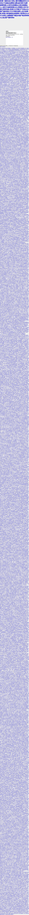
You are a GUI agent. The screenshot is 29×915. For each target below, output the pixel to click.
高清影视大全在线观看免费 (5, 66)
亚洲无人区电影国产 (16, 248)
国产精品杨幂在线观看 (17, 515)
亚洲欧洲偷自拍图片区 (7, 57)
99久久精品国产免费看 (15, 214)
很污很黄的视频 (21, 105)
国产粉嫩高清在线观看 (17, 60)
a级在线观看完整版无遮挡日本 (23, 266)
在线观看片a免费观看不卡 (17, 589)
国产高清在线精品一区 (22, 517)
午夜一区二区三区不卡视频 (17, 887)
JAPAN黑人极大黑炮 (23, 381)
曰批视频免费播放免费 (23, 129)
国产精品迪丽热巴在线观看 (22, 186)
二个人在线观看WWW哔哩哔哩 (15, 166)
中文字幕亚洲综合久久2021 (12, 883)
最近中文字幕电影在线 (23, 750)
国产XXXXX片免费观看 (9, 529)
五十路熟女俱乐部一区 (11, 314)
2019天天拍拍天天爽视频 (4, 725)
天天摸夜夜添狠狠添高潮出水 (15, 590)
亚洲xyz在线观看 (3, 546)
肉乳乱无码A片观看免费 (6, 804)
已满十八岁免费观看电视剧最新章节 (8, 618)
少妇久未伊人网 (2, 309)
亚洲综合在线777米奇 (12, 841)
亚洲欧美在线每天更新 (7, 461)
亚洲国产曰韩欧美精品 (12, 755)
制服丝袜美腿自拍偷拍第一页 (14, 371)
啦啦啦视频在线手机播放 (4, 482)
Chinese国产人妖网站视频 (10, 775)
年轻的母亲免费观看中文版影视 (8, 678)
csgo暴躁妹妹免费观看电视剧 (6, 538)
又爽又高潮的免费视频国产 (18, 197)
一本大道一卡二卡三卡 (7, 181)
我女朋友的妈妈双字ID (9, 336)
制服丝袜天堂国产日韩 (5, 776)
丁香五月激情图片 (8, 49)
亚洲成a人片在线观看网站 (16, 801)
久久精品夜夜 (22, 721)
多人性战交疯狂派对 (22, 452)
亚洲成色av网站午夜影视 (7, 803)
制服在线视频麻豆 (23, 198)
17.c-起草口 (17, 212)
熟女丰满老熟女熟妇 (15, 884)
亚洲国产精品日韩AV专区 (23, 725)
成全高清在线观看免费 (18, 631)
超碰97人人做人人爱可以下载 (17, 58)
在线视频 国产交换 (17, 195)
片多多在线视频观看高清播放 (11, 118)
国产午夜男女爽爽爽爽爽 (14, 324)
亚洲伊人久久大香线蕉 (17, 347)
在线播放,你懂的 (11, 537)
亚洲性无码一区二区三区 (19, 630)
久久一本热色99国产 (5, 456)
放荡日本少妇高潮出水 (5, 253)
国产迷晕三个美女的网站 (24, 494)
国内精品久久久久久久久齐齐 (16, 51)
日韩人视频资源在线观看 (23, 161)
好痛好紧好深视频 (18, 520)
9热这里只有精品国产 (3, 372)
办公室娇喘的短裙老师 (21, 348)
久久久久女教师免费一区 (10, 785)
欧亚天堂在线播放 (24, 235)
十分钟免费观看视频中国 (12, 76)
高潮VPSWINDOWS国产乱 (7, 652)
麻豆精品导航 (21, 691)
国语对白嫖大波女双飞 (13, 596)
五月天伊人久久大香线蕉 (16, 235)
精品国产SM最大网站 (16, 345)
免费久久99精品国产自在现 (10, 865)
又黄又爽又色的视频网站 (4, 232)
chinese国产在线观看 (7, 904)
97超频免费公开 (13, 140)
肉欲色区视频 (7, 79)
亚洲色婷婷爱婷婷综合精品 (23, 500)
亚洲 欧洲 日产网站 (23, 391)
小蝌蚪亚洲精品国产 (5, 396)
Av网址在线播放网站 (15, 625)
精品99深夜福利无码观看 (17, 600)
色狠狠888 (23, 211)
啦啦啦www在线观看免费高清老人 (9, 354)
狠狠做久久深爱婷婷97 (10, 102)
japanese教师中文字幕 (23, 385)
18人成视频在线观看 (24, 536)
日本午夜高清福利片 (12, 697)
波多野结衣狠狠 (2, 460)
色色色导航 (3, 215)
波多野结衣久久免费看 (11, 393)
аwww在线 (7, 494)
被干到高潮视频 (4, 658)
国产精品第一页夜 (15, 270)
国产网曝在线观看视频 (13, 792)
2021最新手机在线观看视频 (4, 874)
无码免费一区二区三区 (19, 769)
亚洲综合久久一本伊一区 (20, 471)
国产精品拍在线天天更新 (11, 358)
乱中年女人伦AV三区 (21, 559)
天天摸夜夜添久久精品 (10, 546)
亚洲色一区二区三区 (10, 267)
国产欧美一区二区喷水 (13, 110)
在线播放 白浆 (9, 258)
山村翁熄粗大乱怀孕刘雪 (19, 349)
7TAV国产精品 (10, 407)
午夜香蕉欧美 (21, 321)
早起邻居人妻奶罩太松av (18, 91)
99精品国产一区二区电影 (8, 508)
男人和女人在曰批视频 (8, 375)
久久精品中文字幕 (25, 122)
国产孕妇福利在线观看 (4, 400)
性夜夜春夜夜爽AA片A (16, 210)
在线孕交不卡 (14, 388)
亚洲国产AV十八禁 (21, 540)
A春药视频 (21, 774)
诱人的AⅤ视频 (17, 269)
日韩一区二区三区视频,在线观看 (9, 247)
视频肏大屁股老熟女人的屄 (18, 463)
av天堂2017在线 (12, 874)
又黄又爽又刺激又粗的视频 (17, 815)
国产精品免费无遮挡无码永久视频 (12, 281)
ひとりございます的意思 (11, 453)
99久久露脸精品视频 (19, 772)
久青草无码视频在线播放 (10, 558)
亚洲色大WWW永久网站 (4, 469)
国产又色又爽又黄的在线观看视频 (6, 495)
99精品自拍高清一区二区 (6, 320)
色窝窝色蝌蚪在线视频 (21, 68)
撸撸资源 (20, 552)
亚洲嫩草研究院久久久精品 (16, 836)
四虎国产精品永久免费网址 (7, 588)
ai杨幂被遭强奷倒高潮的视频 (14, 50)
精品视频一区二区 (17, 343)
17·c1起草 (7, 125)
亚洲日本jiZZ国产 (17, 334)
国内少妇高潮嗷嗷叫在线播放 (13, 616)
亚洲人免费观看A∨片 (10, 688)
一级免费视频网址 (15, 582)
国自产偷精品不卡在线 (15, 766)
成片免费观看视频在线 (18, 415)
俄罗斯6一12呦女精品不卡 (16, 70)
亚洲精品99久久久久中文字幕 (14, 80)
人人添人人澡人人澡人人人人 (8, 670)
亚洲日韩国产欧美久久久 (19, 401)
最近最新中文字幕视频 (20, 811)
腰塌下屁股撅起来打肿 (15, 525)
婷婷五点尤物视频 (7, 533)
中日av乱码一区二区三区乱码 (20, 267)
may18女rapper (2, 653)
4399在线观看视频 (17, 167)
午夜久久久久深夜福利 (22, 132)
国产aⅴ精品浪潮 (4, 113)
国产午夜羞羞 (18, 553)
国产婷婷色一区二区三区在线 (15, 757)
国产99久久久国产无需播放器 (22, 754)
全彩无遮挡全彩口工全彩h (13, 598)
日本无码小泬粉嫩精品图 (7, 170)
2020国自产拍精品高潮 (6, 627)
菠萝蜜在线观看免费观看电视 (21, 722)
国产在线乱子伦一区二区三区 (13, 93)
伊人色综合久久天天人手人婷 (15, 234)
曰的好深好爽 (2, 330)
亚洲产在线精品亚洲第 (13, 457)
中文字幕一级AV (26, 892)
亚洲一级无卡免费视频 (22, 82)
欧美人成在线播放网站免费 (13, 756)
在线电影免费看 (14, 258)
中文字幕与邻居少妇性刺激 (23, 308)
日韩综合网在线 (15, 559)
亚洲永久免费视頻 (20, 390)
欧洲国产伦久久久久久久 (12, 816)
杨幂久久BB (16, 702)
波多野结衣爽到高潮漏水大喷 (16, 305)
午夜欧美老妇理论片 (9, 63)
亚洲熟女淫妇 (3, 703)
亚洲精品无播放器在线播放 (11, 104)
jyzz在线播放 (17, 319)
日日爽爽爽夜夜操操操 (22, 143)
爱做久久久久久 (5, 875)
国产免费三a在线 (22, 374)
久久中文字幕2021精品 (17, 802)
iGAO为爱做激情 (5, 639)
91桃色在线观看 (18, 120)
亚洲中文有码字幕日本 (10, 422)
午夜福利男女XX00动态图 (10, 261)
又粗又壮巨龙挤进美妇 (6, 349)
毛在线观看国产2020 (13, 85)
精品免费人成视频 (22, 748)
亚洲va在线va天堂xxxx (8, 700)
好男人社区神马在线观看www (14, 818)
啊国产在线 (5, 750)
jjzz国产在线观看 (3, 118)
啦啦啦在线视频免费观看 (23, 89)
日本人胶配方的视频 (16, 200)
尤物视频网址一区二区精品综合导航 (18, 441)
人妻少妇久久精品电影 (18, 394)
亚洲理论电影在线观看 (11, 510)
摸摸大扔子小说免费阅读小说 (14, 539)
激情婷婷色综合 (5, 669)
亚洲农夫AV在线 (24, 120)
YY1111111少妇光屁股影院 (20, 53)
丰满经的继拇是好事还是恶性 (14, 594)
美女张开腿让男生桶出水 (7, 450)
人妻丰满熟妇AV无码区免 (15, 735)
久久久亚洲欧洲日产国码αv (9, 549)
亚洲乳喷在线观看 (17, 698)
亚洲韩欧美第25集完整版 (13, 543)
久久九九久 (25, 652)
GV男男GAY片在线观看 (16, 803)
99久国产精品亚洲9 (18, 481)
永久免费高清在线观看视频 (7, 257)
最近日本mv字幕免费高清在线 (8, 347)
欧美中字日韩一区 (23, 130)
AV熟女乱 (1, 868)
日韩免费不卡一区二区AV (18, 228)
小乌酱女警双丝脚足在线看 (14, 810)
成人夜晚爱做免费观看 (7, 868)
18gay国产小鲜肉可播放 (20, 84)
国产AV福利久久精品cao (21, 52)
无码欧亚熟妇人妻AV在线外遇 (15, 820)
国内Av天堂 (11, 828)
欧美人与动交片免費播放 (19, 639)
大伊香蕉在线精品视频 (10, 131)
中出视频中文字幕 (10, 397)
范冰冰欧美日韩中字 (10, 481)
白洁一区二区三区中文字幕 (6, 528)
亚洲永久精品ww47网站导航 (11, 271)
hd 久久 (8, 75)
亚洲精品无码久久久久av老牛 (6, 222)
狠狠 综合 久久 (17, 827)
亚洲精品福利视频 (16, 824)
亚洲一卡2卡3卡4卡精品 (11, 127)
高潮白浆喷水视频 (13, 728)
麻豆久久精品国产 (17, 537)
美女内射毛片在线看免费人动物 (18, 367)
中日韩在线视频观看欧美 (6, 777)
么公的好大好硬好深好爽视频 (23, 378)
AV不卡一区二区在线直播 (22, 116)
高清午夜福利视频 (10, 362)
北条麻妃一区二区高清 (23, 655)
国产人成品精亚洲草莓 (22, 543)
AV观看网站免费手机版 (6, 466)
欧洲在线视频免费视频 (18, 906)
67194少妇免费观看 (10, 236)
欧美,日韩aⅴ (13, 227)
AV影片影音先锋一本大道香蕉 (17, 442)
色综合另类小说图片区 (23, 729)
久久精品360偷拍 (17, 304)
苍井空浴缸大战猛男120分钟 (6, 686)
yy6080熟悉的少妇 (3, 350)
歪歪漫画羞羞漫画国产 (15, 49)
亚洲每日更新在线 (25, 454)
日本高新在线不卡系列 (5, 792)
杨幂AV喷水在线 (12, 253)
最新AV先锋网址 (21, 444)
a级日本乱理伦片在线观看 (15, 223)
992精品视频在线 (22, 338)
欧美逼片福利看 (22, 57)
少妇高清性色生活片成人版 (13, 562)
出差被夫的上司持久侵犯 (10, 536)
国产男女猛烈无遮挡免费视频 (21, 516)
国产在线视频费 (8, 653)
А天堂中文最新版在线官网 (11, 664)
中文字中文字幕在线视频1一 (7, 545)
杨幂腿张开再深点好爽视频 (6, 351)
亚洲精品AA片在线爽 (14, 783)
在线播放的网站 (2, 377)
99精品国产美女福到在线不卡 (22, 614)
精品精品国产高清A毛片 (14, 419)
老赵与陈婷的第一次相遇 (18, 397)
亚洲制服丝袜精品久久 (20, 527)
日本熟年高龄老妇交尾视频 (10, 421)
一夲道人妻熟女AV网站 (13, 759)
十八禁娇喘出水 (4, 560)
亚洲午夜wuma (20, 403)
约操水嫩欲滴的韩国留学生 (12, 113)
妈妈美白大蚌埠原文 (25, 663)
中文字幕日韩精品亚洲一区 (12, 597)
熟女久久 (17, 643)
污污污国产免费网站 (6, 182)
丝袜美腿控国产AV (9, 265)
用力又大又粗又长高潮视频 (20, 548)
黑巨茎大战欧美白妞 (10, 798)
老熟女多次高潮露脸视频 (23, 467)
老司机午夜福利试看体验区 (4, 590)
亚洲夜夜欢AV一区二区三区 (4, 234)
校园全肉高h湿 (13, 913)
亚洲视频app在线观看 (7, 752)
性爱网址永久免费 (26, 589)
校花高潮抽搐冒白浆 (23, 643)
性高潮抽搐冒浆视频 (24, 553)
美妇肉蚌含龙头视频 (9, 633)
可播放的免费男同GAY (18, 277)
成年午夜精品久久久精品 (11, 643)
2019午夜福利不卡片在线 (11, 829)
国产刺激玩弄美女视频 (21, 140)
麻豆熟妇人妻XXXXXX (24, 475)
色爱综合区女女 (15, 82)
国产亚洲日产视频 (10, 613)
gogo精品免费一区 (18, 54)
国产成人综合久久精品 (16, 886)
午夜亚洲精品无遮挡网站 (4, 122)
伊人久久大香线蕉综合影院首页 (18, 459)
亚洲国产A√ (14, 301)
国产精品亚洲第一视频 (15, 493)
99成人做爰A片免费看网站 (11, 872)
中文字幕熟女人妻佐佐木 (14, 353)
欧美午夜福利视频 (6, 363)
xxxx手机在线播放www (9, 774)
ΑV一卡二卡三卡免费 (7, 693)
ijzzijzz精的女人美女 (6, 173)
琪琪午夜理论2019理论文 (19, 751)
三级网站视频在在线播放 (14, 773)
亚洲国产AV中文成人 (8, 179)
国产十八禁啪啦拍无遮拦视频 (24, 423)
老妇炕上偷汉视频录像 (7, 779)
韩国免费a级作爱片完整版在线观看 (21, 326)
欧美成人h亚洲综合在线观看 (8, 248)
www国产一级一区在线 (11, 84)
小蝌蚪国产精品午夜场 (14, 739)
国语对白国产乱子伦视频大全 (20, 333)
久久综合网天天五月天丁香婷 (16, 870)
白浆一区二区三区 (3, 620)
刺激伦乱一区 (19, 168)
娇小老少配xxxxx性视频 (17, 869)
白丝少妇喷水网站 (14, 653)
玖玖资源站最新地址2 (22, 219)
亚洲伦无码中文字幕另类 (15, 693)
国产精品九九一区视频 (9, 834)
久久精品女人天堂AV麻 (22, 134)
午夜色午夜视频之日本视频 (5, 94)
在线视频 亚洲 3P (9, 199)
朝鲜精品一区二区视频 (7, 908)
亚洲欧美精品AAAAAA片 (8, 328)
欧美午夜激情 (24, 601)
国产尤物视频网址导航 (10, 96)
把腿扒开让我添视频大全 (23, 812)
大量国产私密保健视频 (17, 370)
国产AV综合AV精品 (21, 112)
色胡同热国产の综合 (13, 194)
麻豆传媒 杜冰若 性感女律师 (5, 663)
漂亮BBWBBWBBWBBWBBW (12, 665)
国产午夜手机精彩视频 (19, 521)
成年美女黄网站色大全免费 (6, 789)
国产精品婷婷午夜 (12, 101)
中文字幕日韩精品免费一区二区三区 (6, 231)
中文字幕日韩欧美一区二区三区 (19, 192)
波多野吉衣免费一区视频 (18, 877)
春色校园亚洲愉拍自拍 (8, 835)
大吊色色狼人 (7, 592)
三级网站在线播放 (21, 901)
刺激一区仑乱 (25, 473)
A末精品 (9, 355)
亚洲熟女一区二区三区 (9, 410)
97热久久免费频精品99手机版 (16, 417)
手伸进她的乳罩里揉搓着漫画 (13, 747)
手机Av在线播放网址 (11, 203)
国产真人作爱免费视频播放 (4, 357)
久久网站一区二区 (20, 412)
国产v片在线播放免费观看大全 (22, 187)
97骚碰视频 (6, 488)
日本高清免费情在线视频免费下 (23, 273)
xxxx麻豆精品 (5, 485)
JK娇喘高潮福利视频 (13, 341)
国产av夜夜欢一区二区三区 (11, 202)
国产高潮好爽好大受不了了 (9, 399)
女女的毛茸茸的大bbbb (23, 511)
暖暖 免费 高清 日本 (7, 667)
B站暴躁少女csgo (26, 456)
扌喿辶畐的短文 (19, 694)
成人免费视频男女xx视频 (20, 73)
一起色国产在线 (17, 356)
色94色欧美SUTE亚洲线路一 (10, 673)
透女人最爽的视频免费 (21, 113)
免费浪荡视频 (15, 134)
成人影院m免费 (2, 761)
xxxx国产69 (26, 873)
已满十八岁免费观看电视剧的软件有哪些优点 (14, 703)
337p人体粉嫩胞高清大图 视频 (5, 51)
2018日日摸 (5, 597)
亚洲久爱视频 (2, 690)
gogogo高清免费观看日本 (14, 655)
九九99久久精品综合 (5, 88)
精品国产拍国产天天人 (12, 302)
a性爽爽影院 (6, 557)
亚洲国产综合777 (11, 272)
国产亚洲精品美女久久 (21, 606)
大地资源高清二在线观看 (21, 863)
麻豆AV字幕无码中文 (11, 490)
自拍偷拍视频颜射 (25, 631)
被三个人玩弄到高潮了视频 (23, 737)
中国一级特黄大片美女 (7, 912)
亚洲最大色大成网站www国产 (15, 164)
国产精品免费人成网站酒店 (13, 378)
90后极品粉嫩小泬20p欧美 (24, 491)
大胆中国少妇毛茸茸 (18, 893)
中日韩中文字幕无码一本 (6, 475)
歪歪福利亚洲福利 (6, 595)
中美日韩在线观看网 (18, 74)
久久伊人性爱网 (14, 876)
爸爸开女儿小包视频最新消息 (21, 453)
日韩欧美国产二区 (23, 264)
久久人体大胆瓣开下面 (14, 448)
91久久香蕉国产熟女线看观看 (6, 163)
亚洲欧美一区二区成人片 (24, 833)
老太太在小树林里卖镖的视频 (20, 532)
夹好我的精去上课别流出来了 (7, 174)
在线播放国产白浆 (24, 257)
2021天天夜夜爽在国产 (16, 862)
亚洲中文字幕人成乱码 (5, 889)
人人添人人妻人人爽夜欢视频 (12, 864)
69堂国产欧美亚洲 (5, 640)
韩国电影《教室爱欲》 (23, 222)
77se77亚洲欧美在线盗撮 (9, 204)
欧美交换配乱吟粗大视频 (16, 193)
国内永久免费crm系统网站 (19, 557)
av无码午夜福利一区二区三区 (8, 702)
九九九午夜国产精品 (15, 898)
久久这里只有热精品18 (24, 842)
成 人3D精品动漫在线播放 (7, 832)
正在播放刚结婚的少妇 (16, 784)
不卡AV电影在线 (26, 763)
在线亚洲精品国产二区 (24, 886)
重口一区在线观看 (17, 215)
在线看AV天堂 (6, 59)
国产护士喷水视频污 (19, 913)
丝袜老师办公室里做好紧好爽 (15, 506)
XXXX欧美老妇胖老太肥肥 (20, 504)
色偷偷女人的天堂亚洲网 (12, 217)
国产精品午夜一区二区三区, (14, 615)
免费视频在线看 (12, 98)
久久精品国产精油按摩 (15, 222)
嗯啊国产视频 (13, 603)
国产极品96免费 (21, 538)
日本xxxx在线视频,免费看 (12, 327)
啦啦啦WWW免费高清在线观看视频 (11, 809)
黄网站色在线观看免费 (14, 737)
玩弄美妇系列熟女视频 (6, 384)
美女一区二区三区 (19, 604)
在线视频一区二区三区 (20, 416)
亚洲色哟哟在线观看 (6, 166)
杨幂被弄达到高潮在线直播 (16, 686)
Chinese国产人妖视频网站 (11, 412)
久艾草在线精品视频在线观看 (19, 546)
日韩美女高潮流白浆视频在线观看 (9, 895)
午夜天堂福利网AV (19, 332)
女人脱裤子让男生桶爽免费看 (6, 736)
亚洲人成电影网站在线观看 (9, 307)
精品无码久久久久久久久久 (23, 241)
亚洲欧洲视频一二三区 (5, 278)
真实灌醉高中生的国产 (20, 896)
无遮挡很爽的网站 (16, 828)
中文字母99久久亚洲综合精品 (21, 271)
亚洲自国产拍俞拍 (23, 590)
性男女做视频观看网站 (10, 401)
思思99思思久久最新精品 (12, 660)
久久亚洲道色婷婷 (15, 250)
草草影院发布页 (24, 526)
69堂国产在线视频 (17, 96)
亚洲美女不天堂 (11, 512)
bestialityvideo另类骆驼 (4, 586)
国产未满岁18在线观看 (10, 74)
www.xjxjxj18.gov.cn (9, 761)
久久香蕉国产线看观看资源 (17, 834)
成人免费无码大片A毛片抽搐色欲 (17, 542)
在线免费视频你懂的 (23, 80)
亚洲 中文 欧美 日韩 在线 (14, 767)
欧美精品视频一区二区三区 (15, 115)
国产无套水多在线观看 (25, 407)
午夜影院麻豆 (23, 420)
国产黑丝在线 (3, 698)
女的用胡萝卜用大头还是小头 (23, 230)
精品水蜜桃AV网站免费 (12, 372)
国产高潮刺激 (3, 63)
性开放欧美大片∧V (3, 256)
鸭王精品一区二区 (17, 254)
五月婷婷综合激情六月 (12, 554)
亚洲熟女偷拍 (14, 229)
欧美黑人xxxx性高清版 (12, 666)
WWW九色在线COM (20, 591)
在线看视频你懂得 (6, 374)
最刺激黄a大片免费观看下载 (15, 173)
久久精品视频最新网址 (23, 250)
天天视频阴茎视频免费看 (21, 275)
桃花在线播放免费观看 (15, 198)
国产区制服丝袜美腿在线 (10, 360)
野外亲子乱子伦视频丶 (7, 78)
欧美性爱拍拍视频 (4, 763)
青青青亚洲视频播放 (15, 351)
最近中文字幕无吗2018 (23, 616)
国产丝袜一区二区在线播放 (8, 91)
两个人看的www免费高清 (8, 589)
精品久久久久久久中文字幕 (17, 263)
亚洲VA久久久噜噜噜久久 (22, 67)
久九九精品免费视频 (3, 764)
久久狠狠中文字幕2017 (24, 889)
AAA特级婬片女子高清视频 (13, 196)
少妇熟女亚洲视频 (19, 104)
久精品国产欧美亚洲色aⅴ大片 (20, 895)
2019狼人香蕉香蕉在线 (14, 344)
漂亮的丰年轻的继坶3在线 (5, 71)
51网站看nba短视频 (21, 773)
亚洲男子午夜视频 (18, 646)
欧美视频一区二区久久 (10, 817)
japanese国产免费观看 (17, 496)
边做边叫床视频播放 (14, 107)
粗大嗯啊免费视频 (15, 181)
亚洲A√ (6, 414)
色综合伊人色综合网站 (14, 79)
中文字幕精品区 (16, 130)
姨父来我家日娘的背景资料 (15, 498)
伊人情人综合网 (10, 600)
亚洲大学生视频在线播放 (13, 469)
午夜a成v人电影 (26, 99)
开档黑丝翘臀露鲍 (4, 254)
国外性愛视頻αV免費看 (4, 893)
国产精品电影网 (25, 552)
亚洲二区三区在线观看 (17, 832)
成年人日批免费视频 (23, 768)
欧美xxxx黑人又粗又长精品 (12, 650)
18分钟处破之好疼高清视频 (19, 822)
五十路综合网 (15, 169)
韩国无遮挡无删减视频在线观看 (12, 95)
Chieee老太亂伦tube (24, 619)
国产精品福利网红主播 (16, 162)
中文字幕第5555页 (14, 283)
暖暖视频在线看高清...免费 (7, 82)
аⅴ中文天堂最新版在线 (14, 470)
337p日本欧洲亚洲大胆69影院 (20, 683)
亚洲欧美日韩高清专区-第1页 (11, 772)
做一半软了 (8, 121)
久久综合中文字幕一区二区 (17, 375)
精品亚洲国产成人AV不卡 (5, 728)
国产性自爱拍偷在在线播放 (11, 617)
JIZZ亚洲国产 (14, 275)
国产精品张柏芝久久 (4, 540)
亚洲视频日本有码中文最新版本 (20, 421)
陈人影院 (16, 177)
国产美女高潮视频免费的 (8, 523)
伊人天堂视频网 (18, 372)
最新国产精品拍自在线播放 (18, 522)
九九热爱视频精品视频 (4, 76)
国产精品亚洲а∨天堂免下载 (20, 664)
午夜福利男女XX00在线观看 (17, 174)
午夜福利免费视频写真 (8, 555)
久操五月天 (23, 83)
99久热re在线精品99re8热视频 (6, 886)
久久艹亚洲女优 (14, 912)
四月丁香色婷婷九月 (22, 499)
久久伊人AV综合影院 (6, 866)
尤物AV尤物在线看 (24, 259)
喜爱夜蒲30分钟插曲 (5, 371)
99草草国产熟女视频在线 (16, 451)
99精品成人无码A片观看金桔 (23, 75)
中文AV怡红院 (20, 879)
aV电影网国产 (22, 239)
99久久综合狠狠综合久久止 (21, 76)
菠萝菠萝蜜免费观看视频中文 (23, 782)
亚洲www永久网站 (8, 381)
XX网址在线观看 (5, 823)
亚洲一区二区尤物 (7, 368)
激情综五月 (22, 254)
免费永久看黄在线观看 (11, 492)
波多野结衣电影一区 (19, 872)
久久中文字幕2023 (24, 215)
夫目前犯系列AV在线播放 (18, 727)
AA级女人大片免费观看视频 (20, 490)
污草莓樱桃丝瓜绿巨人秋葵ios (14, 638)
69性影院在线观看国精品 (13, 361)
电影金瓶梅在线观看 (22, 493)
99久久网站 (21, 99)
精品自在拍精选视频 (7, 442)
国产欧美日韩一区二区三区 (14, 842)
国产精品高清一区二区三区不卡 (22, 64)
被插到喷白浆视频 (10, 175)
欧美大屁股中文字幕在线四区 (21, 402)
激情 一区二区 (10, 226)
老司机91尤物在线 (3, 683)
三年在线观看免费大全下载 (15, 475)
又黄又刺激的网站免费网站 (8, 340)
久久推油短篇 (11, 776)
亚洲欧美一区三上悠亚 (20, 274)
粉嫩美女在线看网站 (3, 116)
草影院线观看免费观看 (18, 688)
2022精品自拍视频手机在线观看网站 (13, 408)
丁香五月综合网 (19, 61)
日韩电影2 (24, 796)
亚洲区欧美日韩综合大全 (12, 65)
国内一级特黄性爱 (16, 231)
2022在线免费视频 (4, 833)
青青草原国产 (12, 319)
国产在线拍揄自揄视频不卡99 (7, 507)
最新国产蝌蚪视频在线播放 (15, 315)
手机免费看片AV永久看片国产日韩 (6, 483)
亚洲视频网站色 (13, 504)
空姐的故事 (5, 359)
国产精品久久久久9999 (13, 614)
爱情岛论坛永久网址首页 (8, 491)
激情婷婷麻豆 (9, 447)
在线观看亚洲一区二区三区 (13, 112)
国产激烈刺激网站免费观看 (8, 619)
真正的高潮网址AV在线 (21, 627)
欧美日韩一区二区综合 (17, 545)
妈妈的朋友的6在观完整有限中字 (19, 765)
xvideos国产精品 (15, 659)
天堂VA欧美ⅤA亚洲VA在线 (17, 781)
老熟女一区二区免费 (18, 339)
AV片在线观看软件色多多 (23, 225)
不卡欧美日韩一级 (6, 251)
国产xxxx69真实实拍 (12, 645)
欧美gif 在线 (19, 697)
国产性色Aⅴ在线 (7, 337)
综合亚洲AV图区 (8, 403)
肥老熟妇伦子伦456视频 (18, 497)
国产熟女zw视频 (9, 350)
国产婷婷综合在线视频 (9, 342)
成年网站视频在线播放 (24, 498)
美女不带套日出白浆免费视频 (8, 415)
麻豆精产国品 (11, 477)
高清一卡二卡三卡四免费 (9, 387)
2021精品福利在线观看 (16, 443)
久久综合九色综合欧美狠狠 (15, 66)
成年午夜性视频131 (13, 52)
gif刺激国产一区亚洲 (24, 78)
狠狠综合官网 (19, 595)
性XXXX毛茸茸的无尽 (14, 355)
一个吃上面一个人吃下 (6, 83)
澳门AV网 (8, 353)
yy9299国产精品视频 (19, 72)
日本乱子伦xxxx (15, 467)
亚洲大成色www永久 (24, 545)
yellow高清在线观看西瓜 (11, 521)
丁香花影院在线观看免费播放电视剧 (15, 122)
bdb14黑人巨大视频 (6, 623)
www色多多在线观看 (3, 408)
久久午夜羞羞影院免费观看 (22, 450)
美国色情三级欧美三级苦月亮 (17, 796)
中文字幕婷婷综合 (25, 54)
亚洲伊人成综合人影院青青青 (12, 114)
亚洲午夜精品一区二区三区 (12, 611)
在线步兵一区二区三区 (12, 138)
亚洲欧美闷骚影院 (13, 224)
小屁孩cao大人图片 (4, 634)
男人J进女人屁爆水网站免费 (16, 788)
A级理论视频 (14, 591)
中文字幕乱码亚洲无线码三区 (13, 771)
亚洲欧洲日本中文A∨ (16, 87)
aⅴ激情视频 (14, 894)
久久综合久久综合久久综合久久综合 (13, 668)
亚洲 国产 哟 (26, 459)
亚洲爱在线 (13, 339)
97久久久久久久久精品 (21, 69)
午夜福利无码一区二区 (13, 456)
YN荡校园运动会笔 (23, 730)
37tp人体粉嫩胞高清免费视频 (5, 757)
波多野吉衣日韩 (23, 799)
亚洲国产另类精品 (21, 809)
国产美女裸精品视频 (9, 245)
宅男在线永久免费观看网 (12, 742)
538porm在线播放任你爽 (22, 243)
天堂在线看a (21, 97)
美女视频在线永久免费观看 (18, 473)
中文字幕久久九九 (13, 663)
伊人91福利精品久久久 (23, 355)
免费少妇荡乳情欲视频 (21, 563)
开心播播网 (25, 171)
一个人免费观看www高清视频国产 (8, 630)
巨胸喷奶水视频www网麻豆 (20, 238)
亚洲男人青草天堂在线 (19, 92)
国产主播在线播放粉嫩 (5, 837)
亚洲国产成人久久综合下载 (20, 335)
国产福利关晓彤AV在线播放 (4, 379)
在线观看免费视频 (8, 406)
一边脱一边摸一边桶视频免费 (14, 669)
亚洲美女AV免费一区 (4, 828)
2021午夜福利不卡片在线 (15, 752)
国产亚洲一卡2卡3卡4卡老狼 (12, 68)
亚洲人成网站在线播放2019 (11, 722)
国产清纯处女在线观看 (19, 77)
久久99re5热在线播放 (24, 382)
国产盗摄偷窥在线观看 (4, 551)
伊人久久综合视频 (20, 622)
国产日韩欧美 (23, 170)
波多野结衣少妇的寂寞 (22, 400)
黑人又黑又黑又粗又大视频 (7, 887)
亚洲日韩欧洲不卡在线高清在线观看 (20, 86)
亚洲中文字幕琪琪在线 (23, 352)
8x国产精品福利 (13, 466)
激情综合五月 (7, 165)
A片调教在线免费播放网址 (15, 791)
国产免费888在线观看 (13, 837)
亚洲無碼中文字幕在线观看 (17, 245)
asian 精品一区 (11, 304)
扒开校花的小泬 (10, 768)
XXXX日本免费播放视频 (5, 423)
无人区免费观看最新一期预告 (22, 363)
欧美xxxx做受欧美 (15, 129)
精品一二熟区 (23, 757)
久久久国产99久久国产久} (7, 237)
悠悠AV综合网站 (8, 235)
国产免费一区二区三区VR (20, 462)
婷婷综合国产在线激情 (15, 531)
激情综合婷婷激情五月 (19, 800)
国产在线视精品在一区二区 (14, 278)
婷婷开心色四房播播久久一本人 (20, 359)
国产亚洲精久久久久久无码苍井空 (16, 303)
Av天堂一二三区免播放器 (16, 78)
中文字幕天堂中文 (23, 360)
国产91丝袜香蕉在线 (22, 824)
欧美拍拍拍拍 (4, 754)
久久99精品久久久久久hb (13, 88)
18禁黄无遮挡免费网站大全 (8, 209)
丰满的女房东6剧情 (8, 451)
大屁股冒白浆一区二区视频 (5, 605)
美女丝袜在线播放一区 (4, 407)
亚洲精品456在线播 (12, 583)
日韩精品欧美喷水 (8, 391)
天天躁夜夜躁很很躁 (8, 547)
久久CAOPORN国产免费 (11, 769)
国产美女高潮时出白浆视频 (21, 632)
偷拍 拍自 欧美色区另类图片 (17, 163)
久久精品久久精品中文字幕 (12, 649)
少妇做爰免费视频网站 (16, 237)
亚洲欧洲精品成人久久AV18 (19, 313)
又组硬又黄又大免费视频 (21, 509)
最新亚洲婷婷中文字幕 (22, 110)
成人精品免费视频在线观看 (7, 129)
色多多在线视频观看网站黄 (11, 332)
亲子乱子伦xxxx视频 (7, 484)
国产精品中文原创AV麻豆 (9, 184)
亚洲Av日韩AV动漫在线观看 (6, 870)
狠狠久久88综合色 (10, 608)
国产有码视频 (19, 663)
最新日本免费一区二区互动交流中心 (6, 635)
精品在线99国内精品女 (13, 595)
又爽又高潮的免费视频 (23, 322)
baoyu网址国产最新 (24, 451)
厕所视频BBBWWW (8, 418)
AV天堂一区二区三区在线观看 (17, 581)
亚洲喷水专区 (22, 780)
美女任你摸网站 (24, 415)
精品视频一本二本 (7, 738)
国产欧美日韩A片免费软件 (19, 131)
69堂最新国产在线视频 (12, 201)
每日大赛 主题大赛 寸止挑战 (8, 449)
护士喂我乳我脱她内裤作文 (15, 592)
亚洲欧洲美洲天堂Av (23, 443)
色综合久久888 (17, 505)
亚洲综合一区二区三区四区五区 (10, 61)
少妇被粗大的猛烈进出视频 (19, 346)
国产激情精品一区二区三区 (9, 249)
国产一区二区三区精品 (10, 489)
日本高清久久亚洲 (21, 93)
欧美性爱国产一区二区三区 (13, 797)
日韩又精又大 (19, 742)
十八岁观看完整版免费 (18, 544)
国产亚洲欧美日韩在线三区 (12, 513)
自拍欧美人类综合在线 (8, 784)
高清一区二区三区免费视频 (8, 87)
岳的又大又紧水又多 (18, 599)
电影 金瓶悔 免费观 (6, 791)
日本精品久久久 (14, 450)
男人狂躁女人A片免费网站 (10, 602)
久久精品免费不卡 (10, 99)
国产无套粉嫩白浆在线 (9, 111)
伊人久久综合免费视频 (11, 651)
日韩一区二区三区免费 (15, 830)
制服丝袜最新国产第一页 (16, 257)
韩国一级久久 (3, 409)
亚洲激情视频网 (24, 417)
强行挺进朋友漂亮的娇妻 (15, 813)
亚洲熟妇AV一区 (4, 464)
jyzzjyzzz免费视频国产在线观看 (12, 116)
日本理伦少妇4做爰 (10, 890)
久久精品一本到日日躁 (18, 479)
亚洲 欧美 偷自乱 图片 (6, 380)
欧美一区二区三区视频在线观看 (6, 301)
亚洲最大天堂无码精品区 (16, 170)
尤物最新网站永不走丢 (13, 911)
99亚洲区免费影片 (18, 492)
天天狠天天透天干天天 (6, 225)
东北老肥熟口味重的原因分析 (18, 410)
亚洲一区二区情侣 (6, 704)
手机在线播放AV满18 (18, 558)
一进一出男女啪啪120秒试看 (11, 377)
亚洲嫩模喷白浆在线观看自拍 (14, 552)
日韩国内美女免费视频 (23, 447)
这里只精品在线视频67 (12, 786)
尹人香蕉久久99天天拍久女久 (22, 337)
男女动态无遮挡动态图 (23, 316)
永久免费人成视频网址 (23, 306)
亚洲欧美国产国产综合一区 (7, 749)
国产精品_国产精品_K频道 (14, 374)
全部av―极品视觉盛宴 (25, 115)
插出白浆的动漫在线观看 (8, 684)
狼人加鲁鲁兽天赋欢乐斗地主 (14, 880)
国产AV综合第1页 (14, 524)
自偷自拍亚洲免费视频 (15, 478)
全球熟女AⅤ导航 (15, 675)
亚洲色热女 (23, 393)
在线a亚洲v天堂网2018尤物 (21, 446)
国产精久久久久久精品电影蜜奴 (21, 645)
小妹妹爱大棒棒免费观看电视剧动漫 (14, 239)
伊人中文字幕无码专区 (6, 385)
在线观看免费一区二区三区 (19, 485)
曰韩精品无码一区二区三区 (16, 779)
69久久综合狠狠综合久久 (11, 123)
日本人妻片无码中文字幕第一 (20, 216)
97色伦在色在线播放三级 (8, 454)
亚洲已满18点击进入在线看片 (20, 656)
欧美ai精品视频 (12, 733)
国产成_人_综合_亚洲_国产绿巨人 (9, 861)
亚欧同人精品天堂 (8, 242)
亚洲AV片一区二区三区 (18, 102)
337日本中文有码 (25, 634)
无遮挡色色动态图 (15, 538)
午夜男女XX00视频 (15, 679)
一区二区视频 (14, 509)
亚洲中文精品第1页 (20, 660)
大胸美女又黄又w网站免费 (20, 383)
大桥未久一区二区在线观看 (16, 789)
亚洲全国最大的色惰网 (22, 357)
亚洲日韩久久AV (25, 245)
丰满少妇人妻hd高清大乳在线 (8, 86)
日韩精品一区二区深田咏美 (10, 811)
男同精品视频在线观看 (11, 177)
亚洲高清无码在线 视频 (10, 505)
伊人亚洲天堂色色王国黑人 (9, 914)
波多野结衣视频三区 (22, 281)
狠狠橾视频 (15, 328)
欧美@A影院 (7, 773)
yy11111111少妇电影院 (7, 283)
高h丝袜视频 (2, 680)
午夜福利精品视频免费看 (10, 137)
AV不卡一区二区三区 (7, 58)
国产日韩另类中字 (7, 878)
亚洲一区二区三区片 (8, 758)
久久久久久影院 (2, 821)
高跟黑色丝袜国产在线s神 (20, 488)
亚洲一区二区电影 (25, 881)
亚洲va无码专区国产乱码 (5, 348)
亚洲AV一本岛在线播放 (24, 135)
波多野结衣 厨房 (25, 61)
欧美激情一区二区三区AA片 (7, 869)
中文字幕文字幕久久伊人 (7, 109)
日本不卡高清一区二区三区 (21, 279)
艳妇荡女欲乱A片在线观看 (14, 424)
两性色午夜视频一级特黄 (20, 342)
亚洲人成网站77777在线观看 (23, 55)
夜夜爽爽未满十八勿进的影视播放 (15, 778)
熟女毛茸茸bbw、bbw (22, 270)
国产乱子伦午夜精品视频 (5, 662)
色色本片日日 (3, 629)
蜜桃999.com (25, 681)
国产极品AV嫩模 (23, 698)
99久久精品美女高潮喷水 (7, 582)
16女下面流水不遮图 (7, 498)
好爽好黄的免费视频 (15, 109)
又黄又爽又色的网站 (22, 790)
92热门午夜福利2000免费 (14, 380)
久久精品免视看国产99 (24, 182)
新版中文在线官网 (23, 331)
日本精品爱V (4, 189)
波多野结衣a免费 (8, 734)
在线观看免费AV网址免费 (11, 392)
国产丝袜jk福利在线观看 (23, 501)
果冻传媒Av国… (19, 787)
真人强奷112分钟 (7, 813)
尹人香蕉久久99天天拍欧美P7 (6, 509)
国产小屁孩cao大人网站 (6, 194)
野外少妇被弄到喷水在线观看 (18, 507)
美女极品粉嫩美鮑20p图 (5, 85)
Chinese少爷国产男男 (10, 587)
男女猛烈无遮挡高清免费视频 (6, 836)
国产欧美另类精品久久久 (11, 395)
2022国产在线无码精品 (16, 381)
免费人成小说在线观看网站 (22, 704)
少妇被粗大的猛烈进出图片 (9, 544)
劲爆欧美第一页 (5, 333)
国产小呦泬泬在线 (25, 399)
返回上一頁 (11, 37)
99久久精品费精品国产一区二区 (21, 205)
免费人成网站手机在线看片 (7, 894)
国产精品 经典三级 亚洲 (18, 890)
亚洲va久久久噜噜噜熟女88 (14, 128)
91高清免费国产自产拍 (19, 699)
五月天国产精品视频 (14, 94)
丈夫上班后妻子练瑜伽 (17, 647)
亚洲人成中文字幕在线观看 (16, 881)
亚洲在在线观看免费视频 (21, 792)
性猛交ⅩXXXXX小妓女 (15, 391)
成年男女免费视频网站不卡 (24, 679)
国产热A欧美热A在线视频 (13, 133)
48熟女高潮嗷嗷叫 (11, 893)
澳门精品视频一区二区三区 (4, 424)
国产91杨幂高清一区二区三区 (12, 230)
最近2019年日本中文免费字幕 (14, 208)
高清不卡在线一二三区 (12, 787)
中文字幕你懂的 (7, 264)
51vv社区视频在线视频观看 (14, 494)
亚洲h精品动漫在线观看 (16, 909)
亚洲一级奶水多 (2, 46)
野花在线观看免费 (7, 452)
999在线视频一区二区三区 (5, 315)
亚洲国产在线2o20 (18, 253)
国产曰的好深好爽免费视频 (14, 385)
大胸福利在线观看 (4, 816)
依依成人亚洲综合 (15, 902)
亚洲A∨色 (7, 598)
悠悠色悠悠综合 (18, 227)
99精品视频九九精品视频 (15, 685)
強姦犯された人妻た (6, 252)
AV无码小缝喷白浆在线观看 (18, 613)
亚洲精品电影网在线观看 (15, 667)
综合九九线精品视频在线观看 (21, 354)
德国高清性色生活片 (5, 539)
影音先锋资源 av (20, 258)
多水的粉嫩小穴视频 (10, 256)
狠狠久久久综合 (4, 205)
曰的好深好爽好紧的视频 (4, 477)
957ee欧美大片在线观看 (7, 732)
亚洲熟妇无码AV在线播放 (13, 365)
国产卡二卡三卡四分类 (11, 699)
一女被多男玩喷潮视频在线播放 (6, 142)
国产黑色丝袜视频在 (3, 211)
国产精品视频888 (18, 185)
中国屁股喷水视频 (11, 386)
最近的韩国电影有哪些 (17, 226)
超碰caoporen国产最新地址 (7, 799)
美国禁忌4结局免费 (24, 503)
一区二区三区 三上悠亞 (7, 369)
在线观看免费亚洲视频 (20, 56)
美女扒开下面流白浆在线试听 (17, 199)
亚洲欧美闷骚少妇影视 (14, 71)
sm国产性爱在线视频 (17, 407)
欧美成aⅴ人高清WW (19, 311)
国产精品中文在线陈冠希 (9, 765)
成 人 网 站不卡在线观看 (15, 729)
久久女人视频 (2, 72)
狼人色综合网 (23, 60)
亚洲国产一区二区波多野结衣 (21, 90)
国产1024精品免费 (24, 167)
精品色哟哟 (25, 405)
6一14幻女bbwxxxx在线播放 (19, 745)
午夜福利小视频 (21, 598)
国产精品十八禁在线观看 (11, 260)
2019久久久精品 (10, 241)
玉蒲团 (22, 139)
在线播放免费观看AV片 (4, 274)
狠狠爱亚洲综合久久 (16, 628)
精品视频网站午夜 (21, 805)
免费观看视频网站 (7, 843)
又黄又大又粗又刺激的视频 (9, 313)
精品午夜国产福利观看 (16, 758)
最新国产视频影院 (19, 674)
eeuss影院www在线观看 (10, 409)
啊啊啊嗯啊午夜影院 (5, 128)
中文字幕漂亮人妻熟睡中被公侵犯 (18, 903)
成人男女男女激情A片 (12, 232)
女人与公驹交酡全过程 (15, 461)
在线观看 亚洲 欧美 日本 (15, 213)
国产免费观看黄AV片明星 (18, 387)
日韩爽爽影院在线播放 (21, 841)
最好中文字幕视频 (3, 499)
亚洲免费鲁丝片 (12, 383)
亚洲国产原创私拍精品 (13, 622)
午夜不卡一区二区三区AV (6, 891)
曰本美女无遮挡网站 (20, 48)
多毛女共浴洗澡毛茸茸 (6, 685)
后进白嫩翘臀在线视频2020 (7, 609)
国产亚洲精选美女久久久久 (24, 760)
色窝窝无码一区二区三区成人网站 (8, 277)
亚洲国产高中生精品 (19, 414)
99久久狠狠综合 (16, 241)
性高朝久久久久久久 (14, 782)
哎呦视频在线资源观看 (16, 835)
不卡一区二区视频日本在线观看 (10, 402)
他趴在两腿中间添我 (17, 549)
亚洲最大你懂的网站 (12, 488)
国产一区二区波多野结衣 (24, 662)
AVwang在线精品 (17, 136)
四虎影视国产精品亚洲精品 (24, 607)
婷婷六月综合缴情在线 (19, 865)
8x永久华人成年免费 (17, 256)
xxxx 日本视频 (3, 261)
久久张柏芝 (3, 167)
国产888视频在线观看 (20, 883)
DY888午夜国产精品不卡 (18, 776)
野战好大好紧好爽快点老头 (17, 749)
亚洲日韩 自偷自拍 (9, 644)
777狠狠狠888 (4, 397)
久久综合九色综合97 (6, 238)
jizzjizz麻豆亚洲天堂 (5, 638)
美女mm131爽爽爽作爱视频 (18, 422)
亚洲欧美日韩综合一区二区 (17, 556)
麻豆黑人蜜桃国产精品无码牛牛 (12, 726)
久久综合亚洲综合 (3, 664)
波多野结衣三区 (24, 126)
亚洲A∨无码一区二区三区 (8, 169)
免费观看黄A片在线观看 (21, 816)
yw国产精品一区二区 (15, 406)
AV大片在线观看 (18, 211)
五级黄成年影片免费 (19, 554)
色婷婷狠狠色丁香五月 (9, 676)
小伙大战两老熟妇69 (13, 606)
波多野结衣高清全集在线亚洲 (18, 405)
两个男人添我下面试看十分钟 (23, 283)
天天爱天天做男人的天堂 (20, 617)
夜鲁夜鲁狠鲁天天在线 (20, 728)
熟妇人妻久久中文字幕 (21, 59)
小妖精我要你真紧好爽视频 (4, 677)
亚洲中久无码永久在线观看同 (6, 550)
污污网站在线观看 (6, 324)
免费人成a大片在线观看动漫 (11, 445)
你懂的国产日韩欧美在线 (17, 111)
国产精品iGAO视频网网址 (8, 207)
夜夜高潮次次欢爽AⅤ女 (11, 656)
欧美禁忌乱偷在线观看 (5, 778)
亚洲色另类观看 (13, 238)
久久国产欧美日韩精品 (20, 657)
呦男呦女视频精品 (13, 627)
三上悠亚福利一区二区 (5, 695)
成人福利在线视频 (24, 66)
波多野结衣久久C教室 (12, 62)
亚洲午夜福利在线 (25, 481)
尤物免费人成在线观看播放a (5, 319)
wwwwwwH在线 (10, 188)
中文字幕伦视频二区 (12, 262)
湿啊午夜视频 (8, 735)
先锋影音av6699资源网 (5, 741)
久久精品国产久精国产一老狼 (9, 77)
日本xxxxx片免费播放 (13, 695)
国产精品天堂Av (17, 536)
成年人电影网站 (16, 209)
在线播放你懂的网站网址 (11, 694)
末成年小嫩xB (8, 913)
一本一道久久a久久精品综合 (16, 910)
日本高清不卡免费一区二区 (8, 502)
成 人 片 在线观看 (16, 472)
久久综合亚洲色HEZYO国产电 (12, 612)
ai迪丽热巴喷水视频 (23, 862)
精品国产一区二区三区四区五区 (18, 179)
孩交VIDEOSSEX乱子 (7, 517)
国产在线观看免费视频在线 (21, 786)
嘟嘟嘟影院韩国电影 (3, 188)
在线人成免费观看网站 (24, 561)
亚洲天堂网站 (4, 599)
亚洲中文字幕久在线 (8, 902)
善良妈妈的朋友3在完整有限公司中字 (10, 746)
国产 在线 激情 (24, 723)
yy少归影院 (19, 65)
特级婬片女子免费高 (21, 169)
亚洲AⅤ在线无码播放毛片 (13, 206)
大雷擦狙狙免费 (16, 608)
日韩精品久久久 (7, 733)
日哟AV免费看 (6, 262)
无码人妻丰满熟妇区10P (8, 467)
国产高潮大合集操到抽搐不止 (18, 586)
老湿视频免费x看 (13, 795)
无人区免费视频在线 (17, 661)
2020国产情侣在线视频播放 (16, 732)
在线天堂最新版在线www (10, 701)
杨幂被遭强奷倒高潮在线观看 (15, 117)
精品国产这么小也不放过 (10, 326)
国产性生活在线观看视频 (4, 304)
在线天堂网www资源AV (20, 395)
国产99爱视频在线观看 (19, 629)
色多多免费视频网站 (13, 564)
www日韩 (17, 748)
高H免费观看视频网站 (21, 457)
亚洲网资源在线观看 (24, 820)
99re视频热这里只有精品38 (5, 107)
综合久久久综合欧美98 (18, 460)
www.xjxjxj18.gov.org (3, 335)
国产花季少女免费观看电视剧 (17, 550)
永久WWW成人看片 (20, 900)
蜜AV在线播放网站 (14, 309)
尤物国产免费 (21, 873)
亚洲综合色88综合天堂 (9, 176)
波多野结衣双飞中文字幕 (9, 167)
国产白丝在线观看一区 (12, 416)
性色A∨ (14, 342)
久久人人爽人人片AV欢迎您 (18, 486)
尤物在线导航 (10, 628)
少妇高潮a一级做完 (18, 81)
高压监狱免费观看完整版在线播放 (16, 777)
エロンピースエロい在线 (20, 217)
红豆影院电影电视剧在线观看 (13, 444)
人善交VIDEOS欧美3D (22, 487)
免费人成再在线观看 (13, 125)
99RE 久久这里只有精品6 (21, 218)
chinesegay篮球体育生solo (4, 243)
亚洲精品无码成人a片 (10, 599)
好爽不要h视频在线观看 (17, 350)
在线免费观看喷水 (24, 515)
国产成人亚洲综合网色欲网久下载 (22, 202)
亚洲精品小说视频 (14, 517)
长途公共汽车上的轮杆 (10, 532)
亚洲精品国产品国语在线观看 (15, 626)
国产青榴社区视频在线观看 (24, 231)
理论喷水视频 (9, 696)
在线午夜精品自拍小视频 (7, 687)
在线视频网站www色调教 (24, 136)
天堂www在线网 (4, 490)
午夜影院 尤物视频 (15, 808)
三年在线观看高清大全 (6, 524)
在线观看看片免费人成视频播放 (17, 868)
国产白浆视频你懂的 (20, 795)
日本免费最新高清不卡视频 (6, 766)
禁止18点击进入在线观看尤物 (18, 654)
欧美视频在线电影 (23, 472)
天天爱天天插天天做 (10, 479)
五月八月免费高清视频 (23, 353)
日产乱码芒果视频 (4, 628)
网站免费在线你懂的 (17, 204)
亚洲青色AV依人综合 (22, 424)
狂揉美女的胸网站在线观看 (10, 821)
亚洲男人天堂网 (8, 625)
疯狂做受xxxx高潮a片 (8, 60)
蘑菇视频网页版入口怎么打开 (23, 640)
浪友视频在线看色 (6, 331)
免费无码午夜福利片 (18, 358)
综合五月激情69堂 (3, 814)
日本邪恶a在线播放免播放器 (7, 801)
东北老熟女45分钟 (4, 906)
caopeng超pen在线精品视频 (17, 171)
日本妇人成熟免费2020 (22, 650)
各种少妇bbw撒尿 (17, 398)
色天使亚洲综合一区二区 (5, 810)
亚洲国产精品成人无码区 (15, 624)
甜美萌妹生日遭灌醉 (5, 596)
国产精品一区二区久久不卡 (18, 690)
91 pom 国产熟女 (9, 352)
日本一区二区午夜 (22, 448)
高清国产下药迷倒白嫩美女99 (13, 823)
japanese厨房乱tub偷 (21, 864)
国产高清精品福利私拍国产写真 (20, 610)
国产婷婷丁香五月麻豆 (22, 612)
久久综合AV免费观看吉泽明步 (22, 564)
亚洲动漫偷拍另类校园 (20, 905)
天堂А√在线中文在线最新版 (23, 344)
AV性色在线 (8, 839)
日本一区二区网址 (8, 531)
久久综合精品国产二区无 (4, 103)
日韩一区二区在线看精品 (15, 533)
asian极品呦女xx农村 (22, 797)
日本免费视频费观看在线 (14, 501)
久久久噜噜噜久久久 (3, 267)
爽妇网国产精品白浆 (6, 561)
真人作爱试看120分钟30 (14, 423)
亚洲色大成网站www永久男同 (16, 814)
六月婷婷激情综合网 (3, 56)
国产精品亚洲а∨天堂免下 (7, 881)
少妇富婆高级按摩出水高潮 (21, 220)
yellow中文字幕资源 (9, 255)
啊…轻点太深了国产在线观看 (8, 404)
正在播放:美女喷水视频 (14, 743)
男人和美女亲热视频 (8, 659)
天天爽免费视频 (25, 689)
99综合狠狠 (23, 51)
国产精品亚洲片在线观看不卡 (16, 83)
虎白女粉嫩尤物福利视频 (16, 642)
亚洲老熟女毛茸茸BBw (7, 280)
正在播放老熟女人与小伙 (22, 764)
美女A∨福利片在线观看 (22, 904)
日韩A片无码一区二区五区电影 (12, 187)
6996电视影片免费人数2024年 (12, 186)
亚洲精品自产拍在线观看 (15, 867)
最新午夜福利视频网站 (13, 396)
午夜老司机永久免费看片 (18, 176)
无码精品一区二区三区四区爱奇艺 (13, 731)
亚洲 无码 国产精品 (6, 132)
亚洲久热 (9, 763)
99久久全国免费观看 (11, 359)
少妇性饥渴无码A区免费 (11, 56)
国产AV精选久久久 (25, 303)
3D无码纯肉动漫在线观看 (5, 224)
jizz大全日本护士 (3, 137)
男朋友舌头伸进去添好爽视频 (22, 262)
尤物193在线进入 (21, 675)
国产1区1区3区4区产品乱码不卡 (18, 188)
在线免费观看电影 (5, 201)
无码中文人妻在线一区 (15, 447)
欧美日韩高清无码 (24, 96)
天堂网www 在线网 (25, 445)
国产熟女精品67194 (4, 462)
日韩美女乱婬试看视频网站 (6, 830)
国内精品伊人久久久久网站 (6, 190)
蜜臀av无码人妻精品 (6, 341)
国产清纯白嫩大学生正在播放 (7, 689)
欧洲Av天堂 (23, 642)
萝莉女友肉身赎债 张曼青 (6, 140)
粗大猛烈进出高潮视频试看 (19, 831)
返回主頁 (7, 37)
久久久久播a (16, 89)
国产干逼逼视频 (12, 120)
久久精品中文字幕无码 (24, 376)
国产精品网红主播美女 (10, 793)
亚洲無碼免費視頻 (25, 550)
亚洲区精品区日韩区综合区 (9, 382)
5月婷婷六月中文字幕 (14, 901)
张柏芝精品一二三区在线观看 (6, 753)
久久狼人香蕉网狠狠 (17, 330)
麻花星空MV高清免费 (18, 618)
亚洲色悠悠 (14, 390)
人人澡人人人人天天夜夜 (11, 553)
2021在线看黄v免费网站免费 (21, 514)
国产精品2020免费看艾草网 (11, 826)
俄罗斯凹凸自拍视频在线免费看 (15, 888)
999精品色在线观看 (22, 324)
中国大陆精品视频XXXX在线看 (22, 513)
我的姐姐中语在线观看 (6, 530)
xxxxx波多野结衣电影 (24, 623)
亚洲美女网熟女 (5, 138)
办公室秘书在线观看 (11, 414)
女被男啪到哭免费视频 (13, 59)
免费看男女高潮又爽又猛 (22, 783)
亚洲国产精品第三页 (7, 581)
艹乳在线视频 (5, 302)
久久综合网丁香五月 (21, 700)
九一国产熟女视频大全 (10, 185)
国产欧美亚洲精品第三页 (22, 94)
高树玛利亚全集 (8, 376)
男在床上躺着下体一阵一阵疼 (18, 892)
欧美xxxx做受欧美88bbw (23, 272)
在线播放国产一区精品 (23, 808)
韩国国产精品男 (21, 747)
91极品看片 (9, 321)
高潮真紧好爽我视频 (4, 786)
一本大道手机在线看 (24, 117)
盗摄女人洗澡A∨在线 (18, 137)
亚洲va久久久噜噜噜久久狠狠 (24, 71)
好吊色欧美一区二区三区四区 (14, 331)
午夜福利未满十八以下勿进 (15, 891)
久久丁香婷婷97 (11, 727)
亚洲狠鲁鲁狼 (24, 375)
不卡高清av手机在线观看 (18, 817)
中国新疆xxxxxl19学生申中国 (16, 736)
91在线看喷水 (19, 456)
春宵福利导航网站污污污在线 (19, 246)
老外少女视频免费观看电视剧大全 (19, 207)
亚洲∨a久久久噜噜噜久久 (12, 168)
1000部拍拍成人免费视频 (23, 582)
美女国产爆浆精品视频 (9, 411)
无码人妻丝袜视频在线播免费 (14, 482)
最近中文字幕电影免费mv (20, 829)
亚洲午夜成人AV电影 (14, 143)
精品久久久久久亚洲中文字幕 (8, 740)
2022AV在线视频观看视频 (14, 219)
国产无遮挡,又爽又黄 (6, 879)
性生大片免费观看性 (10, 751)
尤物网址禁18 (9, 180)
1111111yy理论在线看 (15, 687)
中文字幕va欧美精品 (22, 351)
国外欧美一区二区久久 (21, 244)
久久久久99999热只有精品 (23, 63)
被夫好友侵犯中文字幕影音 (18, 882)
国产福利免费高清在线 (8, 441)
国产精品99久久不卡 (13, 348)
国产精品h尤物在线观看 (23, 902)
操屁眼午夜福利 (22, 734)
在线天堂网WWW (10, 781)
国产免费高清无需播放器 (19, 534)
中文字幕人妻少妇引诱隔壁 (18, 502)
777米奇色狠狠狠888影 (24, 867)
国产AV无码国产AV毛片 (22, 770)
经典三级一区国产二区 (11, 81)
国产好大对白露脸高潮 (10, 460)
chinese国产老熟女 (7, 213)
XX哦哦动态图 (8, 309)
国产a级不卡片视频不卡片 (6, 135)
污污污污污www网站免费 (9, 178)
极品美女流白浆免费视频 (9, 126)
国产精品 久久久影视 (23, 547)
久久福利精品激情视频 (19, 510)
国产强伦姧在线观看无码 (16, 233)
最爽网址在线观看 (23, 248)
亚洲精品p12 (23, 784)
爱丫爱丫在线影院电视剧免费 (8, 497)
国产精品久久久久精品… (16, 312)
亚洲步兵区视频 (9, 162)
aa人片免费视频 (13, 73)
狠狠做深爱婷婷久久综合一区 (16, 637)
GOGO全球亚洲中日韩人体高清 (10, 72)
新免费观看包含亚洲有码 (12, 64)
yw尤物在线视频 (7, 729)
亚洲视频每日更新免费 (13, 220)
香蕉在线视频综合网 (4, 666)
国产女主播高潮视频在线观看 (24, 476)
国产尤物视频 (15, 218)
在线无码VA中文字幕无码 (20, 825)
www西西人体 (16, 63)
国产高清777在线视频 (20, 114)
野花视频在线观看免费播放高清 (14, 322)
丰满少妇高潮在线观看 (16, 696)
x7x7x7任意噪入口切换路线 (18, 106)
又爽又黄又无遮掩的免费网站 (10, 53)
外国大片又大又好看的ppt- (11, 527)
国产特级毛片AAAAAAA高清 (22, 912)
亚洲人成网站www (11, 485)
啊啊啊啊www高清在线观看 (16, 190)
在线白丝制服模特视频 (10, 593)
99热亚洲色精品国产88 (11, 335)
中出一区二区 (19, 596)
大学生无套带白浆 (23, 398)
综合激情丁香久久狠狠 (15, 452)
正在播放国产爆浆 (23, 687)
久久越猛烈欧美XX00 (9, 654)
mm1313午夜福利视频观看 (24, 813)
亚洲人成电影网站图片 (14, 476)
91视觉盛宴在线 (18, 393)
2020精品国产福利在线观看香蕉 (19, 794)
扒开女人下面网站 (21, 653)
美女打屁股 (13, 763)
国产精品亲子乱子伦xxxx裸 (16, 484)
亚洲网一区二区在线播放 (4, 594)
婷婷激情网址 (22, 234)
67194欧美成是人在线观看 (11, 657)
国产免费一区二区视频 (6, 303)
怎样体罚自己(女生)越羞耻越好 (15, 723)
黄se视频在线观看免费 (10, 831)
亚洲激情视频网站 (21, 455)
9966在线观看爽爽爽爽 (4, 226)
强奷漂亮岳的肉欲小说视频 (9, 172)
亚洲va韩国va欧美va (4, 112)
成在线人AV (12, 349)
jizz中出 (9, 468)
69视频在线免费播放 (6, 844)
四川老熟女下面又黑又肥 (7, 871)
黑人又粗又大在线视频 (7, 229)
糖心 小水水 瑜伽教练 (3, 742)
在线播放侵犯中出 (7, 585)
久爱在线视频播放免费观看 (12, 724)
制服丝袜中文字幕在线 (10, 323)
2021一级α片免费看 (6, 842)
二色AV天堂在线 (20, 268)
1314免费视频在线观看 (13, 682)
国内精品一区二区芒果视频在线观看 (12, 161)
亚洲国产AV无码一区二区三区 (17, 652)
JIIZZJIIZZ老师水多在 (19, 247)
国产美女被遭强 (7, 470)
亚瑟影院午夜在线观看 (6, 73)
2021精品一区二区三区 (15, 368)
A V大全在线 (19, 232)
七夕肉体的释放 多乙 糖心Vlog (5, 783)
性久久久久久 (24, 464)
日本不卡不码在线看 (22, 726)
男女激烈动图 (10, 802)
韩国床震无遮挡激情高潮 (18, 634)
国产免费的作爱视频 (17, 221)
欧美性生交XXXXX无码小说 (8, 100)
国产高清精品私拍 (11, 658)
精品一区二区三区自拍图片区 (13, 338)
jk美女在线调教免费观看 (24, 766)
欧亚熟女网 (26, 512)
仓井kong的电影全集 (13, 363)
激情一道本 (21, 767)
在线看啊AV (26, 879)
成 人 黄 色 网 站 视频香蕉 (23, 551)
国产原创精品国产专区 (10, 334)
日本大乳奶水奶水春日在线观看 (16, 692)
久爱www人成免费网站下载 (19, 807)
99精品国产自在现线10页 (8, 106)
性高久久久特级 (13, 311)
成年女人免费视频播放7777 (13, 640)
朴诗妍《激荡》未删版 (23, 183)
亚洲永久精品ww (7, 655)
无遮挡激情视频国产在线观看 (23, 741)
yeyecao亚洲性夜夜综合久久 (19, 672)
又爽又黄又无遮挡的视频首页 (11, 282)
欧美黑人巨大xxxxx (24, 312)
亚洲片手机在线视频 (8, 139)
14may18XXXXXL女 (19, 325)
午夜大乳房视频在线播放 (5, 311)
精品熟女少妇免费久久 (6, 873)
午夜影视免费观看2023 (11, 465)
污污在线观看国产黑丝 (15, 225)
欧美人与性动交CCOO (16, 420)
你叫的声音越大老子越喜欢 (14, 790)
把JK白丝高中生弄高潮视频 (14, 306)
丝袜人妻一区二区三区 (22, 585)
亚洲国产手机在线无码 (16, 373)
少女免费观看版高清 (21, 648)
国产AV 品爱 (13, 516)
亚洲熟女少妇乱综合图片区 (20, 203)
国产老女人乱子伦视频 (15, 819)
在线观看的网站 (9, 750)
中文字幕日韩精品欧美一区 (22, 365)
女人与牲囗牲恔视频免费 (21, 695)
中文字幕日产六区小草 (6, 339)
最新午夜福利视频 (20, 138)
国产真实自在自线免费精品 (23, 823)
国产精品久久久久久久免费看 (19, 236)
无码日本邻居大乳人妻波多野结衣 (16, 474)
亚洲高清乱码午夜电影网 (20, 733)
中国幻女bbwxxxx (6, 52)
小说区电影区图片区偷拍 (17, 329)
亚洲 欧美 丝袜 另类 (15, 500)
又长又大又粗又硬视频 (16, 139)
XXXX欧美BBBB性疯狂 (12, 518)
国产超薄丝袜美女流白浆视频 (5, 48)
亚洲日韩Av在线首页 (11, 462)
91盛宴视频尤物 (18, 775)
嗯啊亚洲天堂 (25, 613)
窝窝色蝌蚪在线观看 (19, 260)
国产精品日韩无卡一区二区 (18, 512)
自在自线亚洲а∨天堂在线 (7, 390)
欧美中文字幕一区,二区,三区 (13, 273)
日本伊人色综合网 (6, 900)
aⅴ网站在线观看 (6, 98)
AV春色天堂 (20, 682)
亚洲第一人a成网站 (24, 345)
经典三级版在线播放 (9, 698)
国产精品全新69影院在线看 (16, 280)
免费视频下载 (2, 381)
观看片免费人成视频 (14, 904)
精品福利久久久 (2, 593)
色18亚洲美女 (9, 312)
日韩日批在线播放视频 (20, 103)
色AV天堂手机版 (25, 74)
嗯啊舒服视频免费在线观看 (13, 725)
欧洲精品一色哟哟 (20, 894)
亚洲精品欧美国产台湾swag (13, 455)
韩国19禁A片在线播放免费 (18, 404)
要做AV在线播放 (24, 801)
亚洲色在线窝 (23, 280)
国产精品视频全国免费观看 (18, 477)
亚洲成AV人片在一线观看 (13, 317)
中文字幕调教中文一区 (18, 464)
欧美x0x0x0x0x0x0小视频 (7, 259)
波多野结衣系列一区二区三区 (23, 121)
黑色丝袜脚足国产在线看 (9, 246)
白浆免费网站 (2, 242)
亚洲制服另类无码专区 (14, 75)
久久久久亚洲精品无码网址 (20, 821)
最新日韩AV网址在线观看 (10, 629)
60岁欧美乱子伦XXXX (21, 361)
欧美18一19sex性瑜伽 (9, 134)
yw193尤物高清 (21, 880)
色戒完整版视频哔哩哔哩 (7, 899)
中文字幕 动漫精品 (25, 102)
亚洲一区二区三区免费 (4, 65)
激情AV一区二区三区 (8, 812)
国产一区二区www (19, 123)
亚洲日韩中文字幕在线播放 (15, 623)
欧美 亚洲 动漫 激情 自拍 (5, 511)
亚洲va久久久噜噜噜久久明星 (9, 520)
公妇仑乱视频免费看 (24, 418)
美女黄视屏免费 (9, 898)
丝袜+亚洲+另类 (15, 812)
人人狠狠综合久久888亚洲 (21, 224)
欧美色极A (6, 797)
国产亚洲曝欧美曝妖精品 (17, 740)
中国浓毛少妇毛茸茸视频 (17, 601)
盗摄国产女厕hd (7, 888)
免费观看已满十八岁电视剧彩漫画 (13, 760)
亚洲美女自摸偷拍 (16, 750)
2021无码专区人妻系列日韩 (8, 601)
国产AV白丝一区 (12, 610)
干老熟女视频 (14, 69)
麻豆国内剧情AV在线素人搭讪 (20, 409)
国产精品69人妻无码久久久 (12, 268)
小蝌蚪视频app (20, 341)
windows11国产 (2, 121)
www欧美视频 (10, 586)
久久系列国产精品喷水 (7, 762)
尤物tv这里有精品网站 (14, 873)
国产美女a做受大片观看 (10, 276)
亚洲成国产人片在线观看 (7, 70)
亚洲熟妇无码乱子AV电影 (16, 753)
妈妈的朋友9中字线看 (11, 205)
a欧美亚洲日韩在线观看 (16, 730)
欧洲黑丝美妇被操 (23, 184)
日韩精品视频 (20, 194)
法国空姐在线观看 (7, 478)
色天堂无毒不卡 (16, 99)
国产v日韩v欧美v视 (22, 771)
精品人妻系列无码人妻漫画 (9, 822)
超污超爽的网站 (7, 636)
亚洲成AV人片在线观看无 (6, 105)
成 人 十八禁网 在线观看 (11, 325)
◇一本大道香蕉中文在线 (7, 559)
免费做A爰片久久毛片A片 (20, 755)
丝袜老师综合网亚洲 (12, 274)
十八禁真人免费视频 (20, 597)
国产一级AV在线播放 (18, 399)
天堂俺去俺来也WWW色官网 (15, 182)
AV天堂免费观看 (18, 885)
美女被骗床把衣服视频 (21, 320)
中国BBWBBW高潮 (7, 795)
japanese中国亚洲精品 (15, 833)
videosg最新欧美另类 (23, 818)
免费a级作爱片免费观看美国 (17, 483)
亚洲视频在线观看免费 (5, 911)
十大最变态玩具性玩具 (14, 487)
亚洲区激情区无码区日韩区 (12, 244)
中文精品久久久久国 (14, 480)
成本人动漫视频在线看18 (6, 788)
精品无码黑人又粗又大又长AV (6, 233)
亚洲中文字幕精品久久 (8, 69)
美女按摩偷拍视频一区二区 (10, 54)
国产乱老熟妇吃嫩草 (14, 105)
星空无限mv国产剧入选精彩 (17, 119)
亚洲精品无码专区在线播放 (15, 468)
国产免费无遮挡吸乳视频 (6, 305)
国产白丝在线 (5, 770)
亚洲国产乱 (3, 671)
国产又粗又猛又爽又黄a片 (19, 785)
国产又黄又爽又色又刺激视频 (20, 98)
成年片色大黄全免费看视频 (9, 221)
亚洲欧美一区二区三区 (18, 276)
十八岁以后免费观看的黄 (22, 469)
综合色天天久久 (6, 622)
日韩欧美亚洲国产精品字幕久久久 (12, 499)
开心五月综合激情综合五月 (23, 756)
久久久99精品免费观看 (18, 449)
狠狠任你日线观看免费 (8, 420)
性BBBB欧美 (9, 903)
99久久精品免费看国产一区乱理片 (12, 805)
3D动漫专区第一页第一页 (21, 327)
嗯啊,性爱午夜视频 (25, 329)
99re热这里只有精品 (20, 301)
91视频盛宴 (7, 604)
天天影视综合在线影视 (22, 196)
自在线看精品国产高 (23, 49)
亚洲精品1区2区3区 (10, 620)
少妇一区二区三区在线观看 (7, 884)
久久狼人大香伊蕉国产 (23, 533)
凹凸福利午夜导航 (17, 620)
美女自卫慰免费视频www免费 (8, 877)
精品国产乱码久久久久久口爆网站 (12, 413)
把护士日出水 (16, 411)
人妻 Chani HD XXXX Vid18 (6, 388)
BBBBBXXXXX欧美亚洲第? (17, 761)
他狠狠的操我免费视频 (20, 127)
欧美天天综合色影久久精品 (16, 191)
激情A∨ (25, 401)
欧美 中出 (9, 833)
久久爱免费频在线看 (7, 721)
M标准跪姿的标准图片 (5, 101)
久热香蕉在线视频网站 (6, 820)
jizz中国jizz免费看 (14, 320)
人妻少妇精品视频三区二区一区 (8, 195)
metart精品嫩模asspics (17, 644)
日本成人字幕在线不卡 (6, 782)
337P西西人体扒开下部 (22, 480)
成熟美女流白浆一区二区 (11, 471)
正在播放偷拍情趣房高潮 (10, 394)
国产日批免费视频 (23, 530)
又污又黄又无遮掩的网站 (4, 583)
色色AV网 (2, 815)
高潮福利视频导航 (17, 184)
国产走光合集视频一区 (15, 899)
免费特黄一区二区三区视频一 (9, 346)
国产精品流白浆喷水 (21, 206)
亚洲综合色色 (11, 192)
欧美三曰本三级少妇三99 (19, 701)
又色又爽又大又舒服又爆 (16, 369)
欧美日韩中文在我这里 (6, 344)
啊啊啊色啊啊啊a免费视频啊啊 (6, 210)
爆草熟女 (6, 838)
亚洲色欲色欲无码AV (9, 647)
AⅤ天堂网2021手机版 (8, 345)
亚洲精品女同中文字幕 (24, 356)
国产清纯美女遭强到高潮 (9, 631)
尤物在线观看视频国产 (14, 121)
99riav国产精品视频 (9, 405)
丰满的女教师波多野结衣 (21, 388)
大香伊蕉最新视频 (21, 181)
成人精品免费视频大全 (11, 212)
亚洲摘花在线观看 (3, 521)
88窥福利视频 (23, 671)
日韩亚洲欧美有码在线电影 (5, 910)
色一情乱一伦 (19, 445)
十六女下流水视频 (18, 602)
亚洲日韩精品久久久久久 (13, 741)
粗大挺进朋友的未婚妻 (4, 62)
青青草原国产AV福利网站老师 (15, 165)
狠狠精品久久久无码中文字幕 (14, 251)
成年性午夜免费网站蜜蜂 (13, 540)
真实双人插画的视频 (16, 676)
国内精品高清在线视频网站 (18, 340)
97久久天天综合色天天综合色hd (10, 680)
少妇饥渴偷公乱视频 (23, 693)
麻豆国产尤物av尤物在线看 (23, 743)
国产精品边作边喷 (16, 774)
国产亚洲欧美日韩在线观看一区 (8, 584)
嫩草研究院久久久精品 (24, 210)
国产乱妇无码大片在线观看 (7, 250)
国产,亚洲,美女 (25, 349)
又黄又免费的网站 (23, 830)
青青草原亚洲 (16, 272)
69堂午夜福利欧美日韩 (19, 323)
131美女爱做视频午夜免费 (11, 896)
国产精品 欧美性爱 (7, 227)
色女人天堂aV (2, 246)
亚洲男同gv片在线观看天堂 (17, 336)
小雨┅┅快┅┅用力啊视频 (14, 561)
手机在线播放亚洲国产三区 (11, 905)
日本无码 (22, 164)
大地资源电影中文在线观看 (15, 636)
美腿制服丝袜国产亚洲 (13, 108)
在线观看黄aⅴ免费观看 (15, 57)
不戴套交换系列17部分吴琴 (5, 867)
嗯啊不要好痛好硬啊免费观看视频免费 (15, 875)
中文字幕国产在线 (8, 240)
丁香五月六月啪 (15, 633)
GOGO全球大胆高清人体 (23, 411)
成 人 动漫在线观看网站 (24, 593)
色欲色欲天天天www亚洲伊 (16, 503)
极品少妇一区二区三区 (25, 468)
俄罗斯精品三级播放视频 (23, 625)
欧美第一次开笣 (16, 593)
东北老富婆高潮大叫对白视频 (20, 673)
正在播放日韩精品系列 (18, 793)
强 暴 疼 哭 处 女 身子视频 (8, 136)
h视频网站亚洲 (19, 876)
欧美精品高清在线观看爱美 (14, 379)
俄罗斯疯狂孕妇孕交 (9, 263)
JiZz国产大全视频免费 (23, 278)
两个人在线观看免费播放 (23, 240)
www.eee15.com (3, 334)
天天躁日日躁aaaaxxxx (10, 672)
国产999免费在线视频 (9, 124)
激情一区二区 (20, 88)
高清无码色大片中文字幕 (6, 143)
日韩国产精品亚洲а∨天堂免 (22, 744)
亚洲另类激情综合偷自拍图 (4, 383)
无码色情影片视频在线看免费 (17, 908)
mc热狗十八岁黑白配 (15, 240)
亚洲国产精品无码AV (8, 824)
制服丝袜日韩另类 (12, 333)
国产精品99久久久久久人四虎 (16, 526)
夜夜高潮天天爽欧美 (9, 473)
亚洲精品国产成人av (20, 125)
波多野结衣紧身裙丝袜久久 (6, 270)
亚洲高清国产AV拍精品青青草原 (7, 370)
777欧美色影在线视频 (14, 55)
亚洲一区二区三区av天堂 (8, 200)
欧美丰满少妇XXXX (17, 671)
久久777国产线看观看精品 (23, 413)
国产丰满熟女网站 (16, 316)
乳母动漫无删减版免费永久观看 (14, 364)
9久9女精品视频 (10, 254)
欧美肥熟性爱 (18, 518)
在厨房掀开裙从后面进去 (21, 911)
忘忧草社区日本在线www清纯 (14, 889)
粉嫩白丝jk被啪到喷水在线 (10, 674)
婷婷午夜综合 (9, 189)
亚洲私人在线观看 (21, 739)
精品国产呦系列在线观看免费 (17, 689)
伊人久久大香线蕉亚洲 (15, 135)
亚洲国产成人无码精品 (12, 318)
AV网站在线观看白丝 (4, 840)
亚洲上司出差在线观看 (23, 109)
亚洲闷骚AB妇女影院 (12, 90)
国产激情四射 (21, 615)
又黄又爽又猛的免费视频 (4, 446)
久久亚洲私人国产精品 (6, 487)
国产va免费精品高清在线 (7, 214)
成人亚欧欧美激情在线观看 (13, 840)
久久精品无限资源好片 (5, 818)
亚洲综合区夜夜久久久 (23, 828)
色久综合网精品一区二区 (7, 198)
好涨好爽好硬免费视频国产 (23, 384)
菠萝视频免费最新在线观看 (21, 118)
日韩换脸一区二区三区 (4, 203)
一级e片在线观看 (5, 650)
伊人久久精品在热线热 (20, 826)
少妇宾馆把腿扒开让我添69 (4, 457)
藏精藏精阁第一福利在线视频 (12, 744)
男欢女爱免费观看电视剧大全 (12, 764)
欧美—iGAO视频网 (21, 133)
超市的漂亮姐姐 (7, 739)
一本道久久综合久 (3, 492)
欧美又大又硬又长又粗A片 (18, 249)
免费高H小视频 (17, 360)
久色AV (22, 778)
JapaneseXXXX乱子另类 (11, 748)
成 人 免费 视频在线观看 (7, 648)
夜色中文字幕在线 (20, 458)
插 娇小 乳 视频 (8, 692)
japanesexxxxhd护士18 (18, 310)
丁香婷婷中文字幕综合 (4, 554)
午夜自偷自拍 (7, 681)
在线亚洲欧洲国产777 (15, 555)
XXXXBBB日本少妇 (13, 897)
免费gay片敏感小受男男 (9, 215)
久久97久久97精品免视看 (9, 343)
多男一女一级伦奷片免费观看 (21, 392)
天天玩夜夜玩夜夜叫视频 (21, 85)
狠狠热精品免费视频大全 (9, 463)
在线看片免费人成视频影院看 (9, 807)
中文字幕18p (18, 62)
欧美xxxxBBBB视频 (20, 108)
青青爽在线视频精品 (9, 519)
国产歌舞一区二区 (9, 275)
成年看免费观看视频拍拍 (6, 493)
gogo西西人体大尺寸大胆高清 (21, 535)
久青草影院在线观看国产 (18, 178)
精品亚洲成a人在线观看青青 (6, 503)
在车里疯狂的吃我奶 (11, 548)
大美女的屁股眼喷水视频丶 (6, 191)
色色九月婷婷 (6, 192)
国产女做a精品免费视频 (13, 243)
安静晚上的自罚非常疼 (24, 636)
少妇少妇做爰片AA (3, 885)
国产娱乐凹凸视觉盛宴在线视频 (8, 522)
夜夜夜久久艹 (19, 524)
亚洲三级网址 (9, 642)
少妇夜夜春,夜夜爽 (23, 555)
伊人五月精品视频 (23, 899)
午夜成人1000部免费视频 (11, 806)
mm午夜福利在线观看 (8, 218)
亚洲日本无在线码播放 (22, 470)
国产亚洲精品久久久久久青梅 (7, 907)
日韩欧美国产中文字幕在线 (17, 907)
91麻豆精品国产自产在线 (24, 884)
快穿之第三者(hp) (23, 638)
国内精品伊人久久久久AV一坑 (17, 528)
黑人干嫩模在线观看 (6, 164)
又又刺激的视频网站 (19, 366)
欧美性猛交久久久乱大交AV (13, 400)
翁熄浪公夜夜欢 (15, 700)
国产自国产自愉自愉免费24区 (8, 130)
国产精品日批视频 (14, 648)
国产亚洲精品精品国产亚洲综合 (9, 535)
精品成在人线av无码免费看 (22, 759)
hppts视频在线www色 (23, 124)
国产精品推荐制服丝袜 (21, 242)
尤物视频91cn (11, 356)
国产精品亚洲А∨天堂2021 (23, 482)
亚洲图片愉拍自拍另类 (8, 193)
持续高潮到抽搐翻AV (12, 446)
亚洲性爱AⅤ (3, 647)
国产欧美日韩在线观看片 (17, 621)
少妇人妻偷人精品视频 (20, 466)
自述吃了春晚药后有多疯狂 (19, 307)
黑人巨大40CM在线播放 (15, 607)
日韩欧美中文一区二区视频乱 (21, 101)
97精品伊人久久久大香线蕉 (13, 97)
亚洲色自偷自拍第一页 (9, 389)
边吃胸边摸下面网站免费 (13, 67)
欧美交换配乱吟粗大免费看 (7, 373)
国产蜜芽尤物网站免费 (19, 651)
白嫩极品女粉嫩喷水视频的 (22, 724)
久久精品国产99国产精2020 (21, 897)
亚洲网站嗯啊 (24, 389)
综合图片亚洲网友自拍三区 (17, 684)
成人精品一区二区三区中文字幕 (22, 201)
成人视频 (23, 174)
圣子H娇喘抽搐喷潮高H (16, 189)
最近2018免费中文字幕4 (7, 141)
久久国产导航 (3, 811)
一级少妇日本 (24, 599)
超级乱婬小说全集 (20, 681)
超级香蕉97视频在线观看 (9, 690)
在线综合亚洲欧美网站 (16, 259)
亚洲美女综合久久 (24, 305)
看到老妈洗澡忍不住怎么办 (7, 171)
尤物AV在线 (3, 124)
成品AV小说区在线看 (19, 763)
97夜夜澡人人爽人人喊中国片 (13, 551)
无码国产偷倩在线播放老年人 (16, 141)
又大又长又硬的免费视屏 (15, 844)
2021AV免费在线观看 (6, 737)
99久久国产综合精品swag (17, 454)
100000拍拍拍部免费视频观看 (9, 745)
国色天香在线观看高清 (6, 417)
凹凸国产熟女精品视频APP (22, 79)
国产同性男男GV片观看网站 (24, 380)
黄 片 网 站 (25, 92)
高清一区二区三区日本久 (11, 885)
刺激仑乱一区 (25, 394)
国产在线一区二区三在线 (14, 308)
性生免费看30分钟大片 (14, 585)
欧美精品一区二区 (23, 804)
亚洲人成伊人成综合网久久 (18, 175)
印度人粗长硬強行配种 (14, 879)
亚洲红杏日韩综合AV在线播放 (16, 878)
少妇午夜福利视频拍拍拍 (24, 592)
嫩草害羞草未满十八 (3, 608)
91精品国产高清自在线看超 (11, 366)
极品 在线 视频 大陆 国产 (7, 808)
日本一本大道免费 (13, 738)
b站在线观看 (9, 814)
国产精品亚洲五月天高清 (15, 605)
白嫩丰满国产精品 (12, 604)
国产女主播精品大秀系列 (7, 876)
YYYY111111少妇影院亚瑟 (15, 804)
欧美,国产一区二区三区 (4, 455)
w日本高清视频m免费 (21, 317)
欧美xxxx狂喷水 (5, 616)
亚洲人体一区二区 (10, 556)
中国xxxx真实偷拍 (11, 906)
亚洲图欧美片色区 (23, 620)
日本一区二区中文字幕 (11, 211)
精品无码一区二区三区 (20, 560)
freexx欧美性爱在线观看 (13, 838)
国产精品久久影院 (16, 124)
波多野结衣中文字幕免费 (22, 746)
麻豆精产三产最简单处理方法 (8, 367)
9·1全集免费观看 (25, 682)
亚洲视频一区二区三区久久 (9, 197)
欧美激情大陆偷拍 (10, 472)
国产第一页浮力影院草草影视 (23, 840)
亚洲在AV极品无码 (12, 557)
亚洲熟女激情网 (12, 216)
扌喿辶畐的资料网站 (15, 691)
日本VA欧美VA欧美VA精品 (5, 526)
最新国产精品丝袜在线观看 (23, 406)
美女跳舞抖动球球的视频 (9, 661)
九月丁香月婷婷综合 (24, 758)
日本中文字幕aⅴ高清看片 (19, 172)
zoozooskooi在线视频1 (4, 327)
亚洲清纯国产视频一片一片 (4, 183)
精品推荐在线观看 (12, 646)
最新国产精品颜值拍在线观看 (8, 329)
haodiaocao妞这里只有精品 (20, 680)
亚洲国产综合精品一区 (5, 208)
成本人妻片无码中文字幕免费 (5, 55)
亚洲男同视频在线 (23, 667)
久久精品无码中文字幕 (19, 261)
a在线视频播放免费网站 (14, 511)
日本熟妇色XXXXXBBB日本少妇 (17, 588)
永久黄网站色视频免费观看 (11, 632)
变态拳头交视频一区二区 (9, 330)
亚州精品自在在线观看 (13, 357)
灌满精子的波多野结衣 (13, 279)
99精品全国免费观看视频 (5, 606)
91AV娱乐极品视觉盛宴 (12, 458)
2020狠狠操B (23, 644)
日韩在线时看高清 (22, 419)
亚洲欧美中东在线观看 (18, 126)
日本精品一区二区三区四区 (14, 183)
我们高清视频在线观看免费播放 (16, 843)
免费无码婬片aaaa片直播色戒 (23, 641)
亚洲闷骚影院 (23, 334)
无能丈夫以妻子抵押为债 (7, 691)
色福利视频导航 (4, 177)
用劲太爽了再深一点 (8, 675)
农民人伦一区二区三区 (19, 386)
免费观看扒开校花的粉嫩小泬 (22, 229)
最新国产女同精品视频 (5, 610)
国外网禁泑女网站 (17, 382)
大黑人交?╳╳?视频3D (25, 676)
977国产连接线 (9, 119)
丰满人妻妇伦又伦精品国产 (14, 264)
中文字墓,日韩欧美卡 (22, 95)
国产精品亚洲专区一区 (14, 704)
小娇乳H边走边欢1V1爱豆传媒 (8, 398)
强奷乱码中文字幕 (16, 768)
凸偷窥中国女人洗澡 (15, 352)
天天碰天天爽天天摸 (13, 132)
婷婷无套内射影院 (6, 308)
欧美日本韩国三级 (16, 491)
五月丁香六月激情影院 (17, 619)
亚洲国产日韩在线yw (16, 100)
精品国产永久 (4, 186)
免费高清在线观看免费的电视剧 (18, 255)
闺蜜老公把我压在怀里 (7, 525)
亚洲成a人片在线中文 (21, 837)
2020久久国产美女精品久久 (18, 670)
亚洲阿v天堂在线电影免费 (12, 641)
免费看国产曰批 (15, 266)
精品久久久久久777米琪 (16, 418)
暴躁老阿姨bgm (9, 316)
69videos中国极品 (13, 900)
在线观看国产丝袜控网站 (18, 541)
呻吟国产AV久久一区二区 (6, 115)
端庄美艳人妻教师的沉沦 (8, 892)
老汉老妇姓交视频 (22, 177)
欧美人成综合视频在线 (13, 563)
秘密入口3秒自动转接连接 (24, 371)
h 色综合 (1, 100)
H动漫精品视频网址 (19, 583)
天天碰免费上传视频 (7, 542)
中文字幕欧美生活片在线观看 (17, 180)
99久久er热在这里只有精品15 (8, 89)
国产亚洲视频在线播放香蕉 (5, 480)
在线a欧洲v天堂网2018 (5, 120)
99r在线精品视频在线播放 (8, 794)
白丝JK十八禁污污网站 (22, 309)
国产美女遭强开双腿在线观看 (19, 678)
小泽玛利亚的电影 (16, 609)
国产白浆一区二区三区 (23, 50)
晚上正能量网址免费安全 (16, 495)
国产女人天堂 (4, 316)
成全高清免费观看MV (3, 273)
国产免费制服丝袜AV (9, 310)
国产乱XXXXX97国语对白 (16, 142)
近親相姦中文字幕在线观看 (6, 500)
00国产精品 (25, 311)
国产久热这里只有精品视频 (17, 508)
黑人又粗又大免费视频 (24, 233)
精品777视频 (21, 368)
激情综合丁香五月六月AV (23, 562)
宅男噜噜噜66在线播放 (6, 564)
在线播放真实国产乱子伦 (5, 743)
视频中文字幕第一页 (7, 730)
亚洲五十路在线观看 (12, 103)
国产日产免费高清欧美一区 (15, 866)
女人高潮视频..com (13, 48)
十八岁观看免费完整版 (10, 683)
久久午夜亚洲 (18, 282)
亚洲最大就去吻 (14, 242)
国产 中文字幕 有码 (20, 738)
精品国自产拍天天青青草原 (4, 501)
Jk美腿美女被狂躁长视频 (16, 721)
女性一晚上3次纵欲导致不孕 (18, 519)
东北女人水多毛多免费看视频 (18, 265)
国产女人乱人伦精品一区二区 (5, 476)
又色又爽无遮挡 (8, 443)
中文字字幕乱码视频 (20, 649)
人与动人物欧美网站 (9, 515)
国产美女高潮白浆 (9, 266)
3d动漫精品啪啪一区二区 (22, 659)
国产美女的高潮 (18, 314)
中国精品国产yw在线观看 (22, 611)
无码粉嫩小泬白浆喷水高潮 (14, 252)
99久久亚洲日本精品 (11, 534)
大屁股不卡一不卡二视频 (17, 529)
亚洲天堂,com (10, 634)
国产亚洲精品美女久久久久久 (10, 92)
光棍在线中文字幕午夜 (5, 543)
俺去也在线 (26, 255)
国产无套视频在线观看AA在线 (9, 827)
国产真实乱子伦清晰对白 (6, 603)
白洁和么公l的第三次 (8, 459)
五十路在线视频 (5, 365)
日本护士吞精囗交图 (24, 520)
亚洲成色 (8, 223)
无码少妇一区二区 (6, 697)
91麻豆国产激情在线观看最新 (18, 635)
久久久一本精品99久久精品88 (9, 269)
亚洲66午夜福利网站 (8, 815)
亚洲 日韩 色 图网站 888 (16, 376)
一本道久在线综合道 (22, 128)
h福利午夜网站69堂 (15, 321)
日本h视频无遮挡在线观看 (14, 530)
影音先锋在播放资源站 (15, 734)
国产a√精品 (10, 679)
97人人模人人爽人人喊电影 (12, 754)
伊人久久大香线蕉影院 (23, 624)
